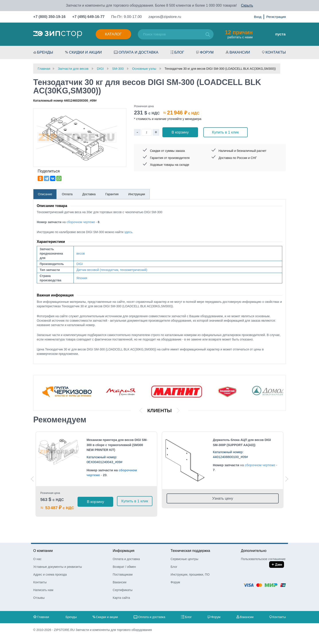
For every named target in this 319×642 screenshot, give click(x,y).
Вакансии (240, 52)
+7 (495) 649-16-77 (88, 17)
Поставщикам (123, 574)
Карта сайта (121, 597)
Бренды (45, 52)
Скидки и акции (85, 52)
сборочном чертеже (81, 222)
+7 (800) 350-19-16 (49, 17)
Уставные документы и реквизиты (57, 567)
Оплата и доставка (138, 52)
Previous (32, 479)
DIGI (79, 264)
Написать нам (43, 590)
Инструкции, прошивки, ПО (190, 574)
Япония (81, 278)
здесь (128, 232)
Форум (207, 52)
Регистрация (276, 17)
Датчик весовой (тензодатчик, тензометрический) (111, 270)
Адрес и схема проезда (50, 574)
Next (286, 479)
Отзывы (39, 597)
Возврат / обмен (124, 567)
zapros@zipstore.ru (164, 17)
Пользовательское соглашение (263, 559)
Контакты (275, 52)
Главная (43, 617)
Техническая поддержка (190, 551)
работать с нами (239, 34)
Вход (257, 17)
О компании (43, 551)
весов (80, 253)
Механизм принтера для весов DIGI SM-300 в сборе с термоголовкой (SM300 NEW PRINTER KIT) (117, 445)
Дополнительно (253, 551)
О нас (37, 559)
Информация (123, 551)
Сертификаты (122, 590)
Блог (179, 52)
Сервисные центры (184, 559)
